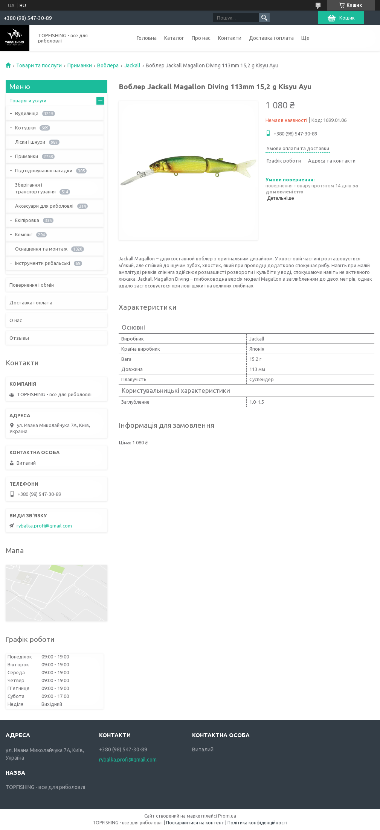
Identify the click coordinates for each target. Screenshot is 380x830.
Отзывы (19, 338)
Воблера (108, 65)
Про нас (201, 38)
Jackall (132, 65)
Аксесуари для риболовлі (44, 205)
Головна (147, 38)
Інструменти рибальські (42, 263)
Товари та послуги (39, 65)
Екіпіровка (27, 220)
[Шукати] (264, 17)
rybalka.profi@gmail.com (44, 525)
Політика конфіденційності (257, 822)
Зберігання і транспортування (35, 188)
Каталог (174, 38)
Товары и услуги (27, 100)
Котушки (25, 127)
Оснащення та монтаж (41, 248)
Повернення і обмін (31, 284)
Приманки (79, 65)
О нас (15, 320)
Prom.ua (227, 815)
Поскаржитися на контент (195, 822)
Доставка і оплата (271, 38)
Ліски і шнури (30, 141)
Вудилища (26, 113)
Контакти (229, 38)
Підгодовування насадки (43, 170)
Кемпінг (23, 234)
